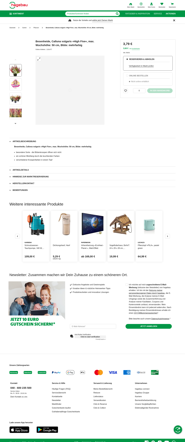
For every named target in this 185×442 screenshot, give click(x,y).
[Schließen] (174, 20)
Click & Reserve (100, 404)
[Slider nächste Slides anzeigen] (15, 123)
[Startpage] (18, 5)
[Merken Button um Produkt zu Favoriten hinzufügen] (125, 90)
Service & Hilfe (58, 383)
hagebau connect (142, 389)
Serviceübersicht (59, 393)
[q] (89, 13)
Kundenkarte (136, 48)
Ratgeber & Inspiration (137, 14)
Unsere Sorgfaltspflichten (145, 404)
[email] (93, 326)
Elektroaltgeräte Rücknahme (147, 408)
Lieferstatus (98, 396)
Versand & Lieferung (102, 383)
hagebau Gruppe (142, 393)
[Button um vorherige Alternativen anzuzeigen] (17, 236)
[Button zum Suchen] (117, 13)
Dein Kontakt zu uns (18, 397)
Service (158, 14)
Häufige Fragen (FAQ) (61, 389)
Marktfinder (56, 404)
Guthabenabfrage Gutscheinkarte (66, 412)
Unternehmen (141, 383)
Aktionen (171, 14)
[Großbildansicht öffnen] (70, 90)
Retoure (96, 393)
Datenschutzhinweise (160, 319)
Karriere (138, 396)
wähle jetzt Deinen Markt (102, 20)
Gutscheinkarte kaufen (61, 408)
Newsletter (56, 400)
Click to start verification (90, 337)
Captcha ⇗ (101, 339)
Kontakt (13, 383)
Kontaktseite (57, 396)
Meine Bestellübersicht (102, 389)
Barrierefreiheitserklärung (145, 400)
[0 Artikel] (139, 91)
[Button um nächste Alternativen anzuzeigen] (167, 236)
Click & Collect (99, 408)
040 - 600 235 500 (21, 387)
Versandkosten (99, 400)
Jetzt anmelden (148, 326)
